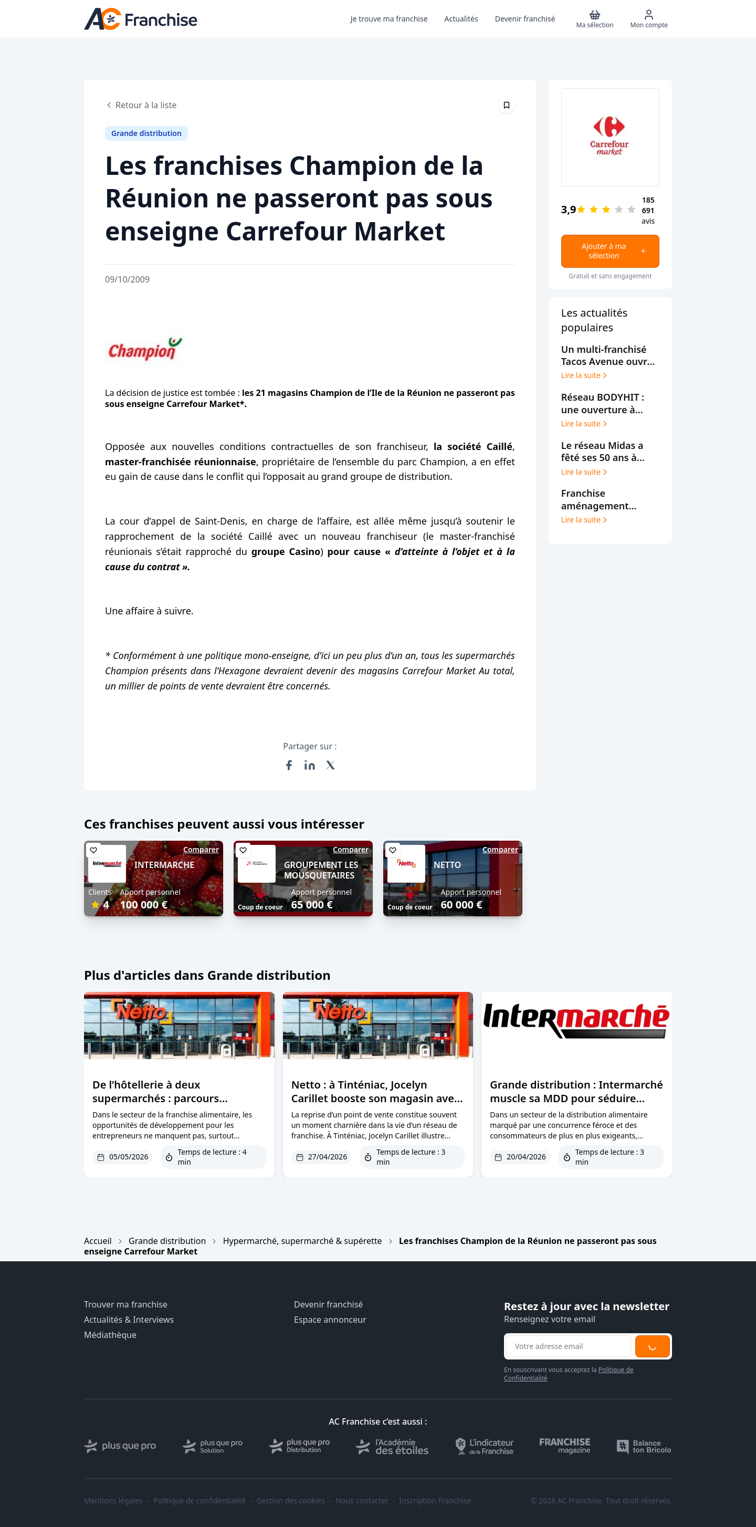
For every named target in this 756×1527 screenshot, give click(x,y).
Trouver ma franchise (125, 1304)
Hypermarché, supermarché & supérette (302, 1241)
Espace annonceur (330, 1319)
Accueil (98, 1241)
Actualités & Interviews (129, 1319)
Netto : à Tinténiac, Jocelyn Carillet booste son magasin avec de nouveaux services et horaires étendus (375, 1105)
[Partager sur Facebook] (288, 765)
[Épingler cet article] (506, 105)
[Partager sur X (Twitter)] (330, 765)
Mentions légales (113, 1500)
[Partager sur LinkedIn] (309, 765)
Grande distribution (167, 1241)
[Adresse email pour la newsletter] (568, 1346)
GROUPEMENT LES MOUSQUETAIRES (321, 870)
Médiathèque (110, 1335)
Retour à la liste (140, 105)
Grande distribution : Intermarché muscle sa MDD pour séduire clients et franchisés (576, 1098)
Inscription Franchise (435, 1500)
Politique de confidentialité (199, 1500)
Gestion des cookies (291, 1500)
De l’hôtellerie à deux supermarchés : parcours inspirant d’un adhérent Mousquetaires (155, 1105)
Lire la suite (585, 375)
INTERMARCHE (164, 865)
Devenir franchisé (328, 1304)
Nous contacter (361, 1500)
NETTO (447, 865)
